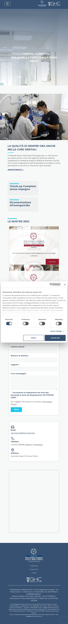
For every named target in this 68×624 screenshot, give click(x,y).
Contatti (34, 573)
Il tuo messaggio (18, 374)
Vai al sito (52, 262)
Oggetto (14, 365)
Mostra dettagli (56, 331)
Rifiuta (33, 338)
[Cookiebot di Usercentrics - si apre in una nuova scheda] (51, 284)
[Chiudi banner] (65, 284)
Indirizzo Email (17, 347)
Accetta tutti (55, 338)
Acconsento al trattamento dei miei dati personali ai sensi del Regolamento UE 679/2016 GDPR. (32, 395)
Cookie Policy (34, 566)
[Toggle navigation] (7, 4)
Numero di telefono (19, 356)
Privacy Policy (34, 569)
